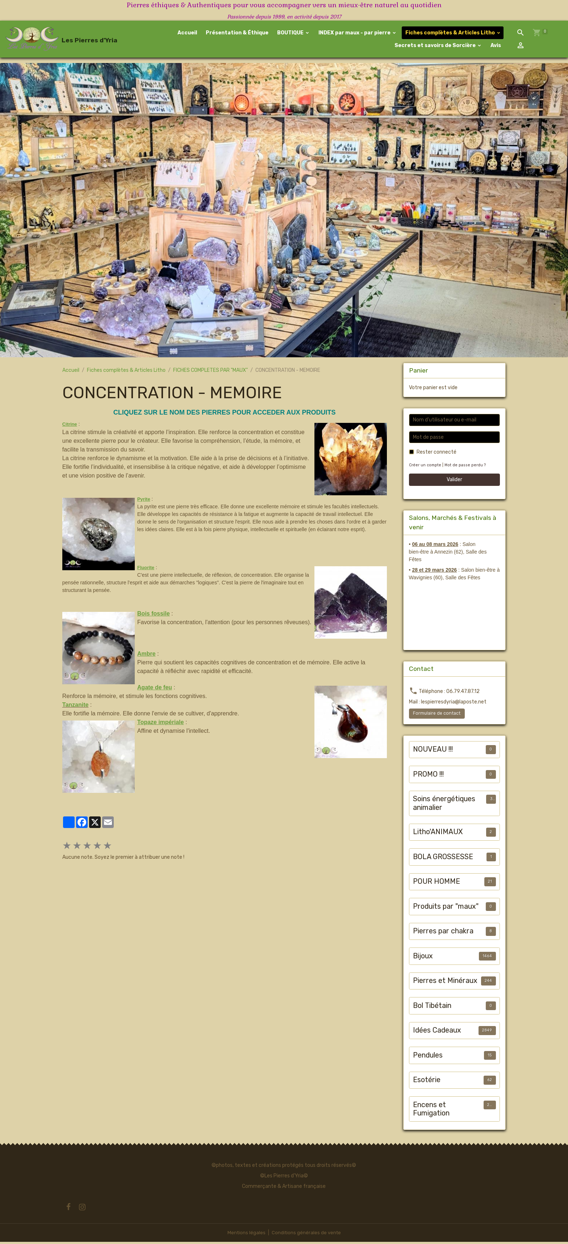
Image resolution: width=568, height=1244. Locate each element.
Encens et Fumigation (431, 1110)
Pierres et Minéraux (445, 983)
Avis (495, 46)
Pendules (428, 1057)
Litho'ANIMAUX (438, 834)
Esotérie (426, 1082)
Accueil (187, 34)
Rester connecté (436, 454)
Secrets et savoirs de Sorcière (435, 46)
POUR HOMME (436, 883)
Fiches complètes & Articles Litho (450, 34)
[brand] (56, 40)
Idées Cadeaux (437, 1032)
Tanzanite (75, 706)
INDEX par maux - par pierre (355, 34)
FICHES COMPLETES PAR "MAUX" (210, 372)
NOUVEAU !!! (433, 751)
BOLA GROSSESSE (443, 858)
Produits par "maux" (446, 908)
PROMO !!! (428, 776)
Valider (454, 482)
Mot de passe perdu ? (466, 467)
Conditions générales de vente (306, 1235)
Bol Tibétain (432, 1007)
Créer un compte (425, 467)
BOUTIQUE (290, 34)
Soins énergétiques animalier (444, 805)
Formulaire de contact (436, 715)
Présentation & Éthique (237, 34)
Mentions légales (245, 1235)
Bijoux (423, 958)
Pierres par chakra (443, 933)
